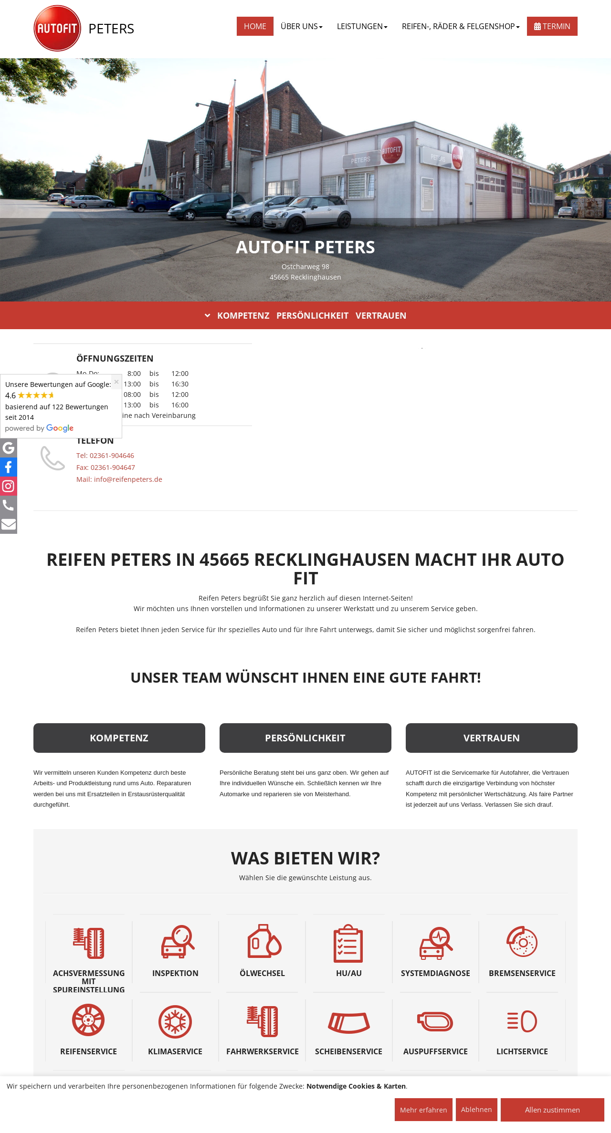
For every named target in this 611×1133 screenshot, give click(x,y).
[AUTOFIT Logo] (57, 28)
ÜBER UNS (302, 26)
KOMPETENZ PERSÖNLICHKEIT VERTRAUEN (306, 315)
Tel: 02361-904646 (105, 455)
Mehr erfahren (423, 1109)
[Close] (116, 381)
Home (255, 26)
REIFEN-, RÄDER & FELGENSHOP (461, 26)
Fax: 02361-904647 (105, 467)
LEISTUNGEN (362, 26)
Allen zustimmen (552, 1109)
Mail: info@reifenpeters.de (119, 479)
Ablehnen (476, 1109)
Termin (552, 26)
